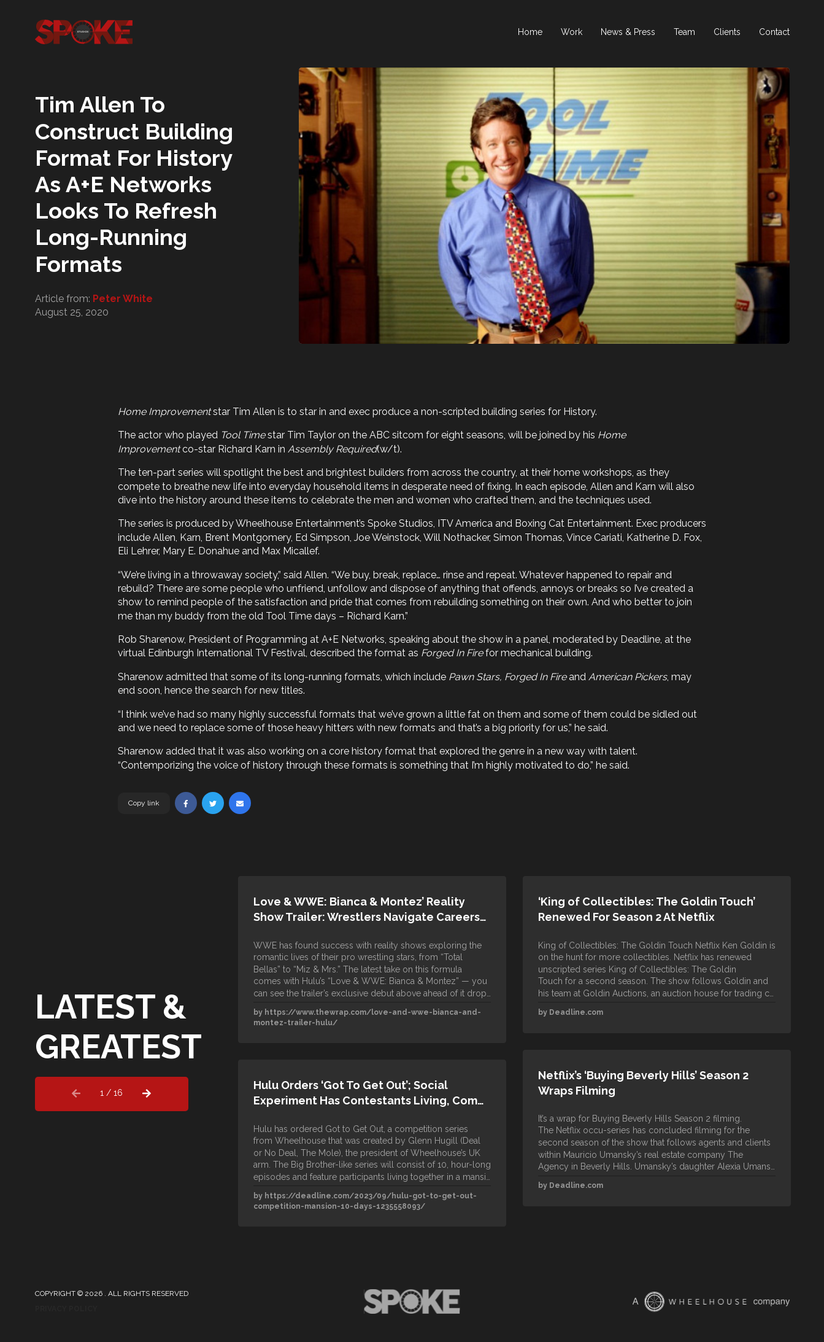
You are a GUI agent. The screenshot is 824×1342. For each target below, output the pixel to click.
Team (684, 34)
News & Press (628, 34)
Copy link (144, 803)
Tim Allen (254, 411)
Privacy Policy (66, 1309)
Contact (774, 34)
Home (530, 34)
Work (571, 34)
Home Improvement (164, 411)
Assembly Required (332, 449)
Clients (727, 34)
